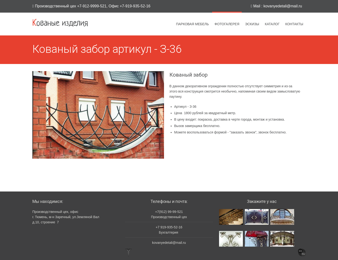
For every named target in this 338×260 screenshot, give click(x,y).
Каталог (272, 24)
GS (300, 251)
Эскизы (252, 24)
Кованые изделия (60, 23)
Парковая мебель (192, 24)
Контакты (294, 24)
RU (303, 254)
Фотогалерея (227, 24)
